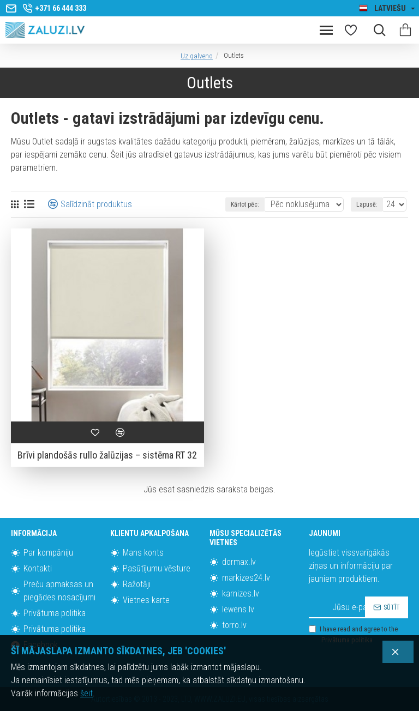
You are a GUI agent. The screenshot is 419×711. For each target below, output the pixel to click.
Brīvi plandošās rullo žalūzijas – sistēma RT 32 (107, 455)
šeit (86, 693)
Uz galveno (197, 56)
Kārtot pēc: (245, 204)
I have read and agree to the (353, 635)
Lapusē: (367, 204)
